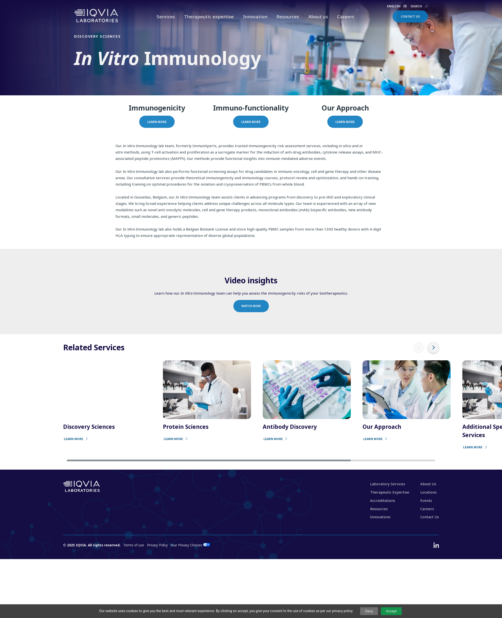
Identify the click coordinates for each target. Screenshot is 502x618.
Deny (369, 611)
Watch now (251, 306)
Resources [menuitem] (379, 508)
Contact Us (410, 16)
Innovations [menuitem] (380, 516)
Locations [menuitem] (428, 492)
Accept (391, 611)
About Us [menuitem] (428, 483)
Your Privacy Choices (190, 545)
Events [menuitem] (426, 500)
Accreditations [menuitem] (382, 500)
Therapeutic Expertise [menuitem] (389, 492)
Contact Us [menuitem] (429, 516)
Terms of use (133, 545)
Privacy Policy (157, 545)
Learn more (157, 122)
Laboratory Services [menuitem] (387, 483)
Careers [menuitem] (427, 508)
